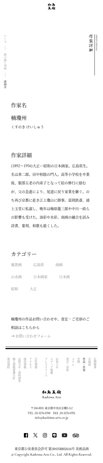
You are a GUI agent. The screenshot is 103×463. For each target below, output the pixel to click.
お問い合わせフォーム (33, 335)
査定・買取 (67, 364)
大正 (33, 288)
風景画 (16, 264)
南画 (59, 264)
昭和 (14, 288)
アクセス (30, 363)
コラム (73, 362)
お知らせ (57, 363)
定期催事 (95, 363)
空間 (78, 360)
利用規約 (8, 363)
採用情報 (25, 363)
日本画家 (40, 276)
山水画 (16, 276)
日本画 (64, 276)
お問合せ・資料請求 (19, 370)
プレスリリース (46, 367)
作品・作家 (84, 364)
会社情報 (36, 363)
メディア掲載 (52, 366)
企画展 (89, 362)
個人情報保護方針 (14, 369)
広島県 (38, 264)
